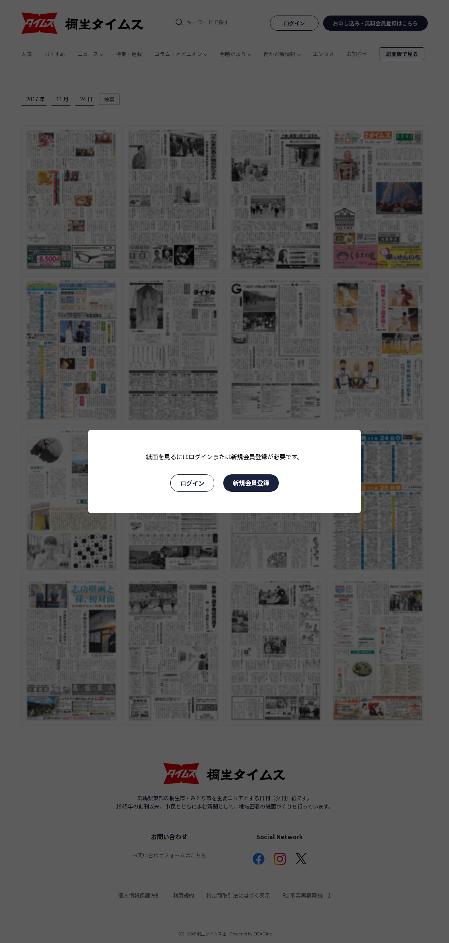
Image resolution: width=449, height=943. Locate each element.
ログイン (192, 483)
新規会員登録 (251, 482)
